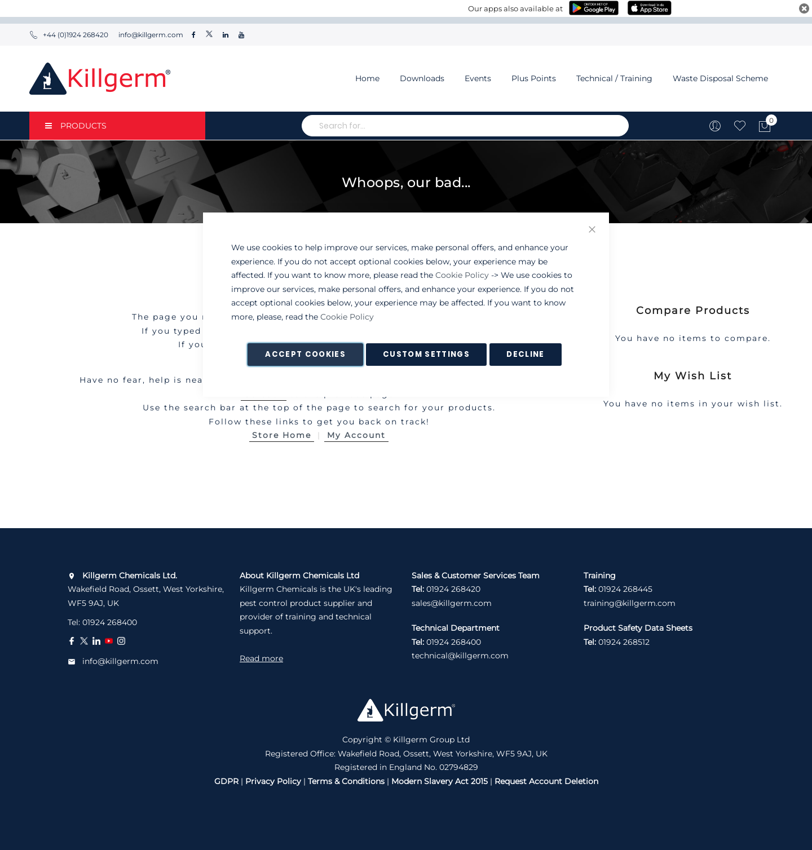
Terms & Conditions (346, 781)
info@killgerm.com (150, 34)
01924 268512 (624, 642)
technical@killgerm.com (460, 655)
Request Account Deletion (546, 781)
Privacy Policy (273, 781)
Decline (525, 354)
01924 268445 (625, 589)
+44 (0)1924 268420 (68, 34)
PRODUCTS (76, 126)
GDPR (226, 781)
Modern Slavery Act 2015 (439, 781)
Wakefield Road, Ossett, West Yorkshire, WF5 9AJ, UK (146, 589)
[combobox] (465, 126)
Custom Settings (426, 354)
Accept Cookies (305, 354)
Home (367, 78)
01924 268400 (109, 622)
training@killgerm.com (630, 603)
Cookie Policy (462, 275)
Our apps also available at (515, 8)
